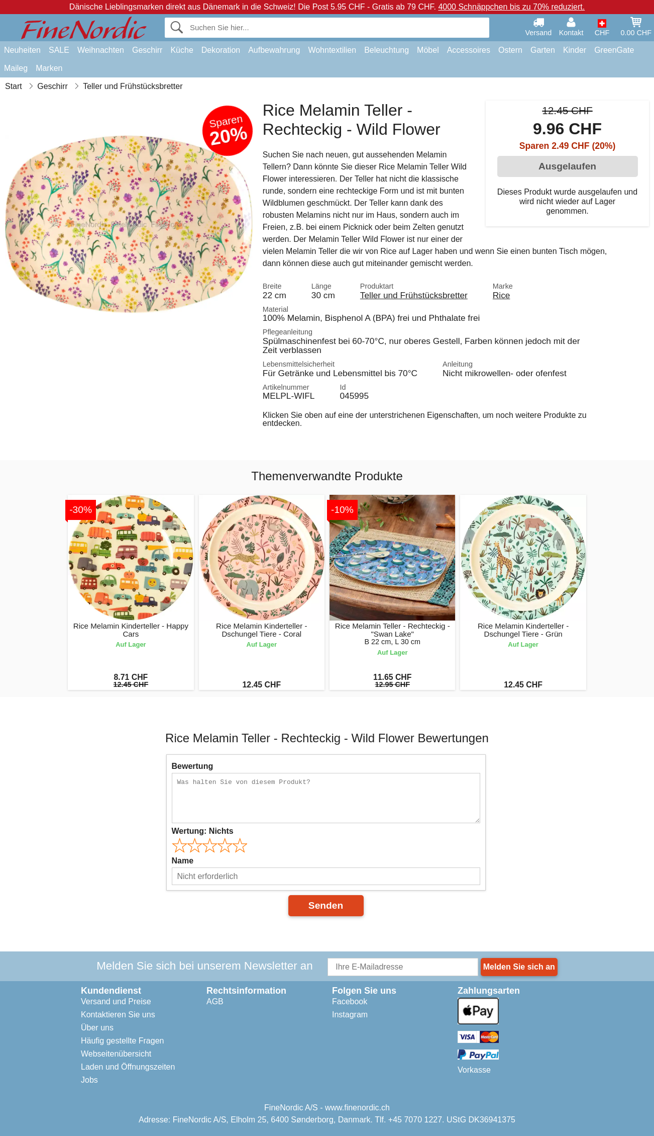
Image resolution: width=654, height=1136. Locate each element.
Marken (49, 68)
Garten (542, 50)
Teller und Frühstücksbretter (414, 295)
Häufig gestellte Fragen (122, 1040)
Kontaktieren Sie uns (118, 1014)
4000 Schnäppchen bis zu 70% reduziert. (511, 7)
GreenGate (614, 50)
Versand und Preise (116, 1001)
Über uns (97, 1027)
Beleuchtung (386, 50)
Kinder (574, 50)
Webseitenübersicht (116, 1054)
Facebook (349, 1001)
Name (183, 860)
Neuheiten (22, 50)
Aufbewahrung (274, 50)
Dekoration (220, 50)
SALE (59, 50)
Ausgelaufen (567, 166)
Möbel (428, 50)
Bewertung (192, 766)
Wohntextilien (332, 50)
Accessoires (468, 50)
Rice (501, 295)
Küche (181, 50)
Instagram (350, 1014)
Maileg (16, 68)
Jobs (89, 1080)
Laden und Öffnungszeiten (128, 1067)
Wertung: (203, 831)
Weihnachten (100, 50)
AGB (215, 1001)
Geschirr (147, 50)
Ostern (510, 50)
